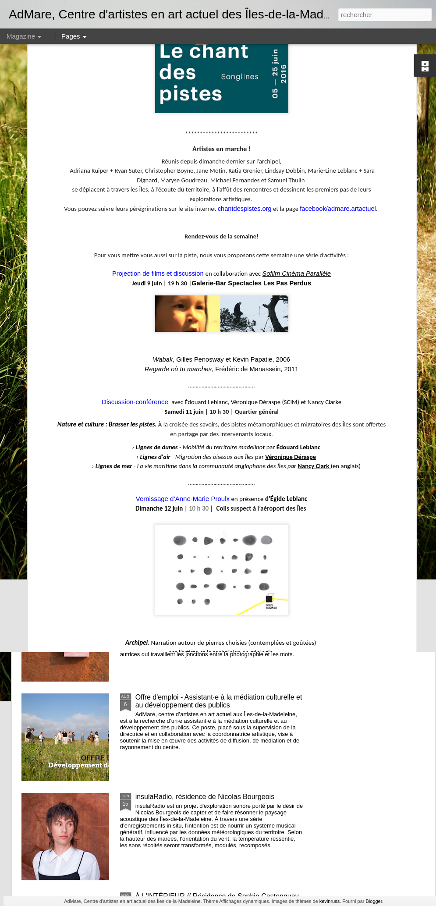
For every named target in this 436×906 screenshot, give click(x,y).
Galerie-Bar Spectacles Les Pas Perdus (251, 125)
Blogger (373, 901)
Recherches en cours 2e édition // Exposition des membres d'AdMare (176, 336)
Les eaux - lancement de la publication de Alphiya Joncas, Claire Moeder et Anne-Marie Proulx (212, 601)
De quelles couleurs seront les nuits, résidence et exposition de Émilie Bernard (383, 336)
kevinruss (329, 901)
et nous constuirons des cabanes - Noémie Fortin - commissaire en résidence (213, 402)
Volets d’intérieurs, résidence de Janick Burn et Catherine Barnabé (275, 336)
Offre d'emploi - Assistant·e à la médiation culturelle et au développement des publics (218, 701)
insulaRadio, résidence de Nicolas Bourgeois (205, 796)
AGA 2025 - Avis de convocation (67, 328)
